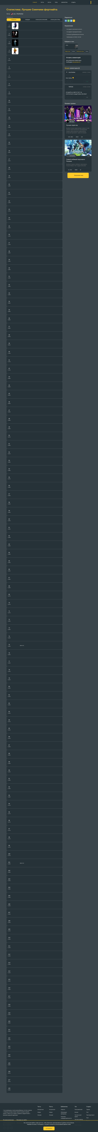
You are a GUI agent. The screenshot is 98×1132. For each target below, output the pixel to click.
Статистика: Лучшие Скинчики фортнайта (32, 9)
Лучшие (39, 1115)
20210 (77, 140)
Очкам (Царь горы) (55, 19)
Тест (87, 1112)
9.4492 (70, 174)
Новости (63, 1109)
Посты (45, 2)
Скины (66, 54)
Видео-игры (67, 51)
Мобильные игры (83, 51)
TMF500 (71, 90)
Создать (64, 2)
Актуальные (52, 1109)
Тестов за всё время (78, 1115)
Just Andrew (72, 75)
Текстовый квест (90, 1115)
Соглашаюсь (49, 1128)
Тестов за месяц (79, 1119)
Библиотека (56, 2)
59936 (76, 174)
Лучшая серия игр (72, 128)
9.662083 (70, 140)
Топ (76, 1106)
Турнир (88, 1109)
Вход (88, 2)
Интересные (41, 1109)
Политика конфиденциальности (66, 1117)
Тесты (40, 2)
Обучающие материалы (64, 1113)
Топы (50, 2)
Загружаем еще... (79, 181)
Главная (33, 2)
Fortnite (75, 51)
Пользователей (78, 1109)
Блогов (76, 1112)
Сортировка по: (10, 17)
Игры (67, 45)
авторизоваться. (77, 65)
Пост (87, 1117)
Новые (39, 1112)
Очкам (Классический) (41, 19)
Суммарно (13, 19)
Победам (27, 19)
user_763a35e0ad (17, 14)
